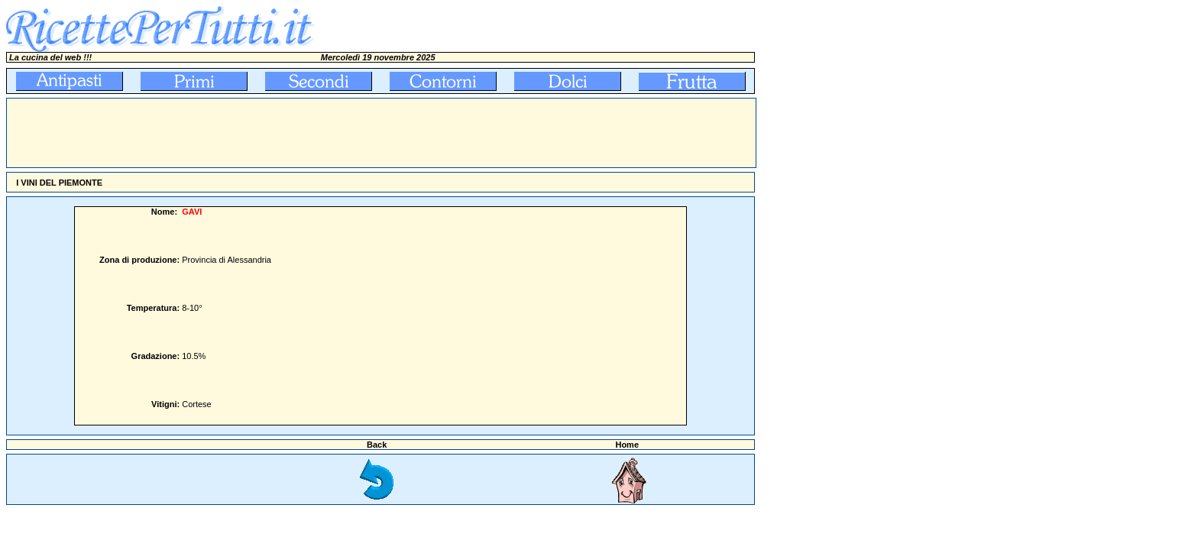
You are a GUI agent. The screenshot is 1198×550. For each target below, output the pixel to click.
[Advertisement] (285, 133)
